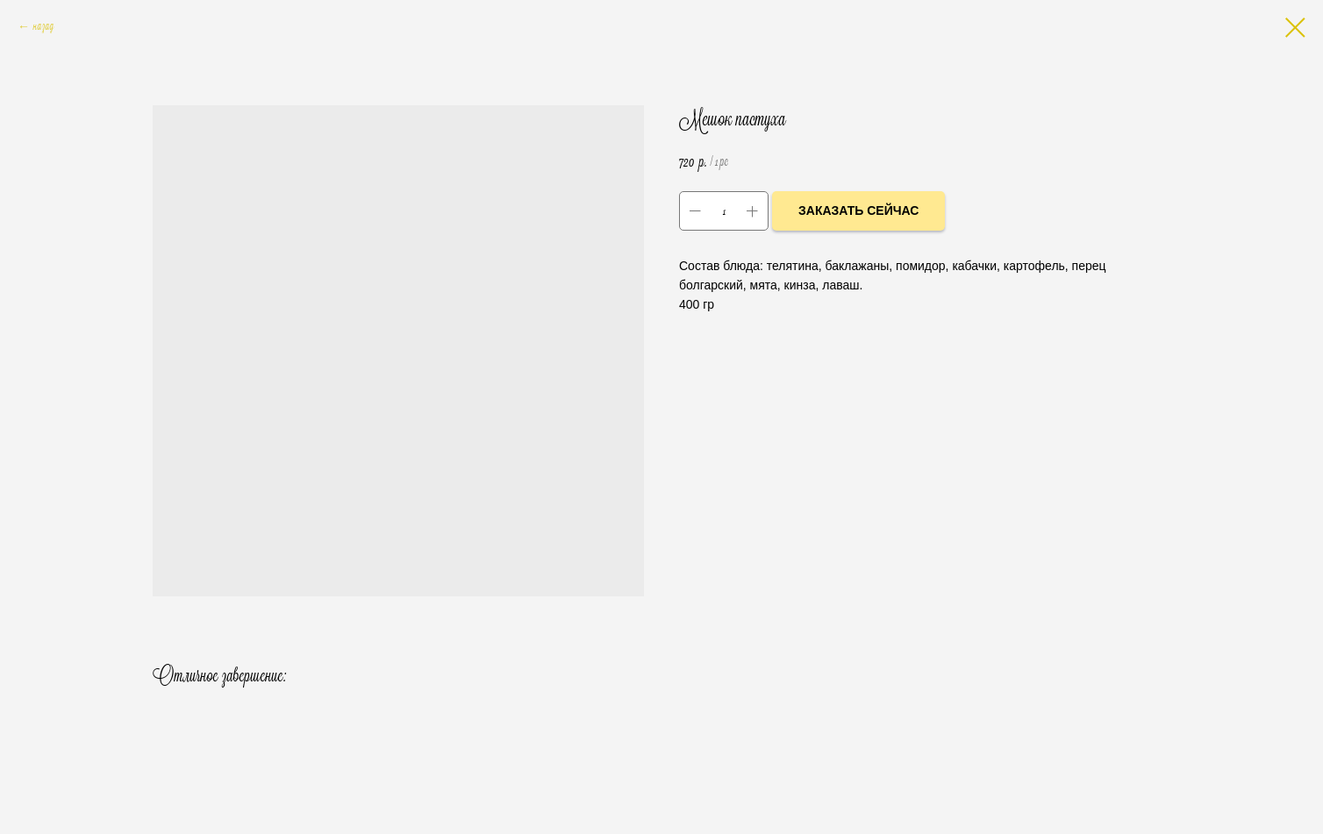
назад (43, 27)
